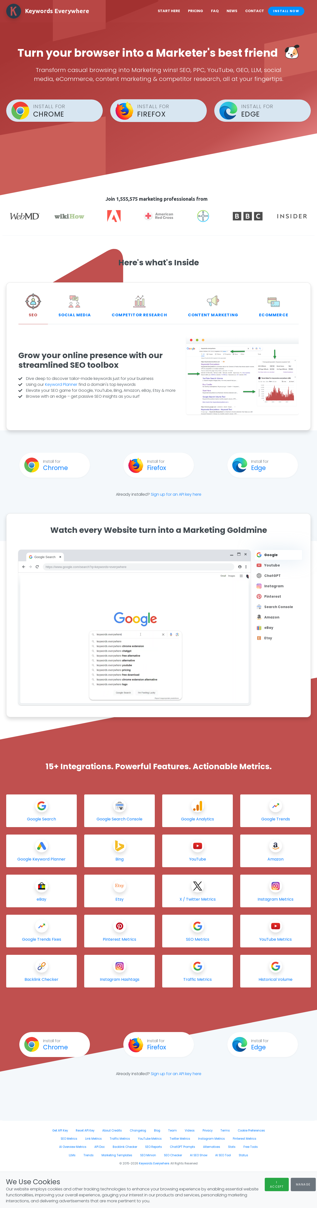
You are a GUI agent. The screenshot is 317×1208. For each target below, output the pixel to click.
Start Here (173, 10)
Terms (225, 1131)
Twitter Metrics (180, 1139)
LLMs (72, 1155)
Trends (88, 1155)
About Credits (112, 1131)
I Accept (277, 1184)
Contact (259, 10)
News (236, 10)
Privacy (207, 1131)
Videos (190, 1131)
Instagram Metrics (211, 1139)
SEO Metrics (69, 1139)
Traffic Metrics (120, 1139)
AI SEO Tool (223, 1155)
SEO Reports (153, 1147)
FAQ (219, 10)
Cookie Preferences (251, 1131)
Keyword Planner (61, 384)
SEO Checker (173, 1155)
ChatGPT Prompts (182, 1147)
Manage (303, 1184)
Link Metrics (93, 1139)
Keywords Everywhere (154, 1163)
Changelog (138, 1131)
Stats (232, 1147)
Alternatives (211, 1147)
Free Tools (250, 1147)
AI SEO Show (198, 1155)
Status (243, 1155)
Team (172, 1131)
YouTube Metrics (150, 1139)
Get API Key (60, 1131)
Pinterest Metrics (244, 1139)
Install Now (291, 11)
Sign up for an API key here (176, 494)
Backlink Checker (125, 1147)
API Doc (99, 1147)
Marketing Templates (117, 1155)
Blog (157, 1131)
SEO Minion (148, 1155)
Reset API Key (85, 1131)
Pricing (200, 10)
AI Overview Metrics (72, 1147)
